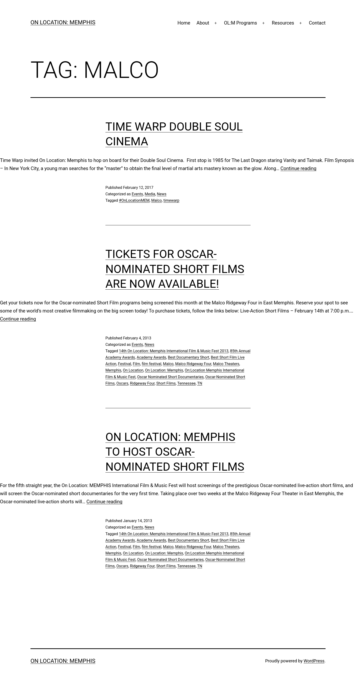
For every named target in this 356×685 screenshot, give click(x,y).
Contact (317, 23)
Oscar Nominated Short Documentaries (170, 377)
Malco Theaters (226, 364)
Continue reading (298, 168)
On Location (133, 370)
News (161, 194)
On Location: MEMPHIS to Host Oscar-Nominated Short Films (174, 451)
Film (136, 364)
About (203, 23)
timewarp (171, 200)
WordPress (314, 660)
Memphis (113, 370)
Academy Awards (151, 357)
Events (137, 194)
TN (199, 383)
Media (150, 194)
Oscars (122, 383)
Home (184, 23)
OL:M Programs (240, 23)
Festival (124, 364)
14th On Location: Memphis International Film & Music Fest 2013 (173, 351)
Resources (283, 23)
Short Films (166, 383)
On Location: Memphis (62, 22)
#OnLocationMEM (134, 200)
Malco (156, 200)
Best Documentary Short (188, 357)
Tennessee (186, 383)
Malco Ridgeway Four (193, 364)
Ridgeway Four (142, 383)
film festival (151, 364)
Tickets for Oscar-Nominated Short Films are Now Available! (174, 269)
